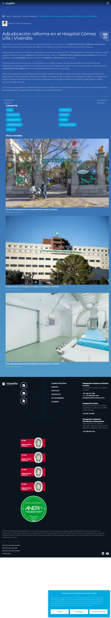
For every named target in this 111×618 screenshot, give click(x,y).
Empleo (54, 387)
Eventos (64, 115)
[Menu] (108, 3)
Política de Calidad (9, 548)
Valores (11, 130)
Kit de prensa (57, 398)
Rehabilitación (14, 125)
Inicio (8, 16)
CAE (10, 110)
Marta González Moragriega (19, 23)
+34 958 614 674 (89, 431)
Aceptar (59, 612)
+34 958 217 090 (89, 393)
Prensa (63, 120)
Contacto (56, 394)
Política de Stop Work (11, 551)
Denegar (79, 612)
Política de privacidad (11, 545)
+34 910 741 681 (88, 413)
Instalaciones (14, 120)
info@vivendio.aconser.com (93, 398)
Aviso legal (6, 553)
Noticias (16, 16)
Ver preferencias (98, 612)
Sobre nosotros (59, 383)
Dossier (55, 402)
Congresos (65, 110)
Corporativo (13, 115)
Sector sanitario (30, 16)
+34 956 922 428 (91, 396)
